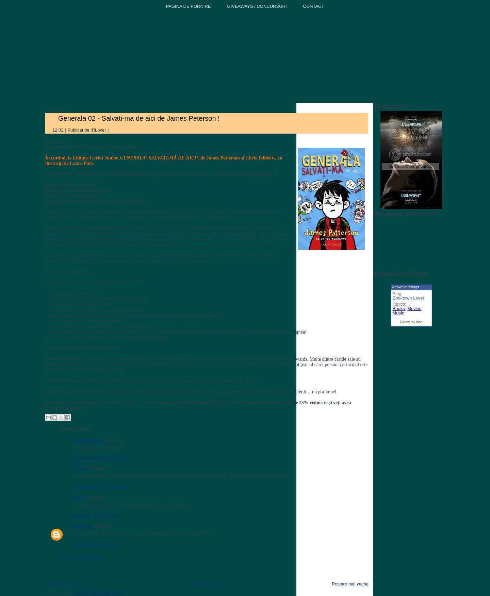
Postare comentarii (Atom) (99, 593)
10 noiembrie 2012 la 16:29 (99, 458)
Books (399, 308)
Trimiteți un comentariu (79, 556)
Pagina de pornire (205, 583)
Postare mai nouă (62, 583)
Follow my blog (411, 322)
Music (398, 313)
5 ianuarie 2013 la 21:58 (96, 515)
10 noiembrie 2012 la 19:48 (99, 486)
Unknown (82, 525)
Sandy (79, 497)
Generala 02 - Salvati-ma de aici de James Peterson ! (139, 118)
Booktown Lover (408, 298)
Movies (414, 308)
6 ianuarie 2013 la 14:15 (96, 543)
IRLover (80, 468)
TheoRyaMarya (88, 440)
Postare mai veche (350, 583)
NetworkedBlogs (405, 287)
